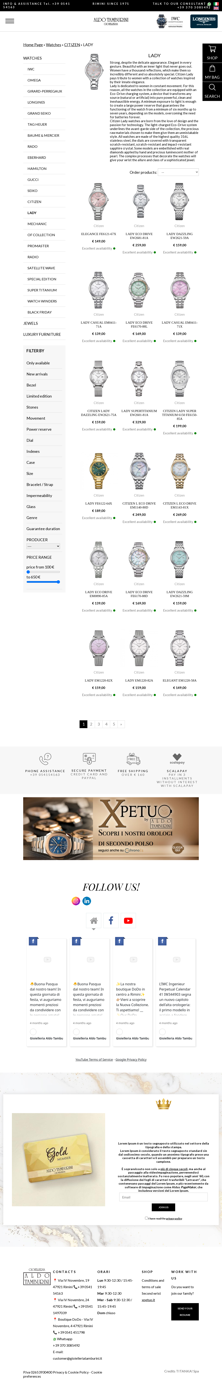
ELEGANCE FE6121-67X (98, 234)
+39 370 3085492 (194, 7)
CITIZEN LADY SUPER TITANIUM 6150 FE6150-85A (179, 415)
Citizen (99, 226)
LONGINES (36, 102)
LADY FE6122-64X (98, 503)
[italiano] (216, 4)
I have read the (165, 1218)
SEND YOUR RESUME (185, 1312)
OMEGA (34, 80)
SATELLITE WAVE (41, 268)
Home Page (33, 44)
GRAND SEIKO (39, 113)
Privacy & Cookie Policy (71, 1372)
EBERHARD (37, 157)
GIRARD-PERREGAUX (45, 91)
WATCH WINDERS (42, 301)
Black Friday (40, 312)
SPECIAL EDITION (42, 279)
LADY (32, 213)
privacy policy (174, 1218)
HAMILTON (37, 168)
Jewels (30, 323)
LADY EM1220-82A (139, 680)
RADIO (33, 257)
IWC (31, 69)
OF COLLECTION (41, 235)
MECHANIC (37, 224)
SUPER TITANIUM (42, 290)
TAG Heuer (37, 124)
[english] (216, 8)
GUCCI (33, 179)
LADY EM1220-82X (99, 680)
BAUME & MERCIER (43, 135)
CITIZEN (72, 44)
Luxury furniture (42, 334)
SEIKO (33, 190)
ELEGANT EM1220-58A (180, 680)
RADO (33, 146)
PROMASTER (38, 246)
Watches (53, 44)
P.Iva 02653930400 (37, 1372)
